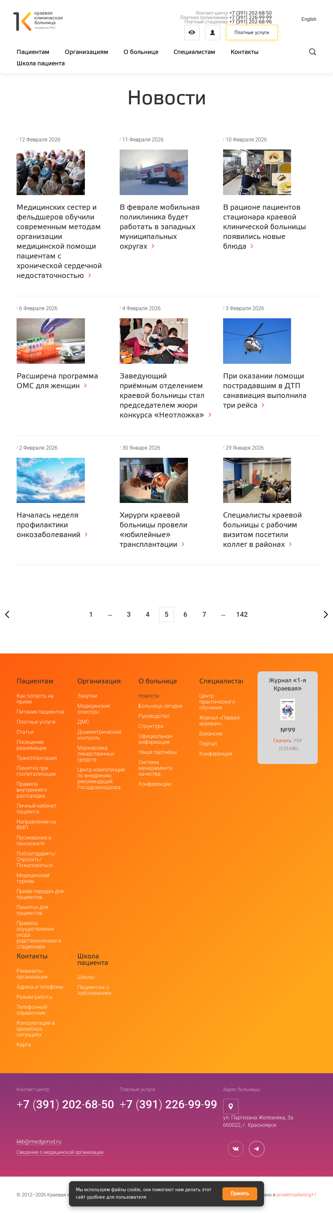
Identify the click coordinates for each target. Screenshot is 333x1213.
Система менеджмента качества (155, 768)
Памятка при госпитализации (36, 771)
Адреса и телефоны (40, 987)
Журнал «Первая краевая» (219, 721)
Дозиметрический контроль (99, 735)
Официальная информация (155, 739)
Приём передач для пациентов (40, 894)
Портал (208, 744)
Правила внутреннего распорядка (32, 790)
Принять (240, 1194)
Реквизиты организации (32, 974)
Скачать (282, 740)
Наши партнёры (158, 752)
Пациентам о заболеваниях (94, 990)
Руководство (154, 716)
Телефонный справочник (32, 1010)
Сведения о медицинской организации (60, 1152)
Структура (151, 726)
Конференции (155, 784)
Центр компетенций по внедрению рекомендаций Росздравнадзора (101, 778)
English (308, 19)
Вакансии (210, 734)
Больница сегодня (160, 706)
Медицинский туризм (33, 878)
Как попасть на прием (35, 699)
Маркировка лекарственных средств (95, 754)
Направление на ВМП (36, 825)
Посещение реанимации (32, 745)
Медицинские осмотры (93, 709)
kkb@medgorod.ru (39, 1141)
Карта (24, 1045)
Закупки (87, 696)
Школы (86, 977)
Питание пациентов (40, 712)
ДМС (83, 722)
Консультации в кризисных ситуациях (36, 1029)
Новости (149, 696)
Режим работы (35, 997)
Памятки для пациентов (32, 910)
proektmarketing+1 (296, 1195)
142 (242, 614)
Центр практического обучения (217, 702)
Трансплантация (37, 758)
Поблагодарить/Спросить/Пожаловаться (36, 859)
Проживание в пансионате (34, 841)
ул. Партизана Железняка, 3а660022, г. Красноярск (258, 1121)
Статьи (25, 732)
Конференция (215, 754)
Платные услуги (251, 33)
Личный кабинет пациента (37, 809)
